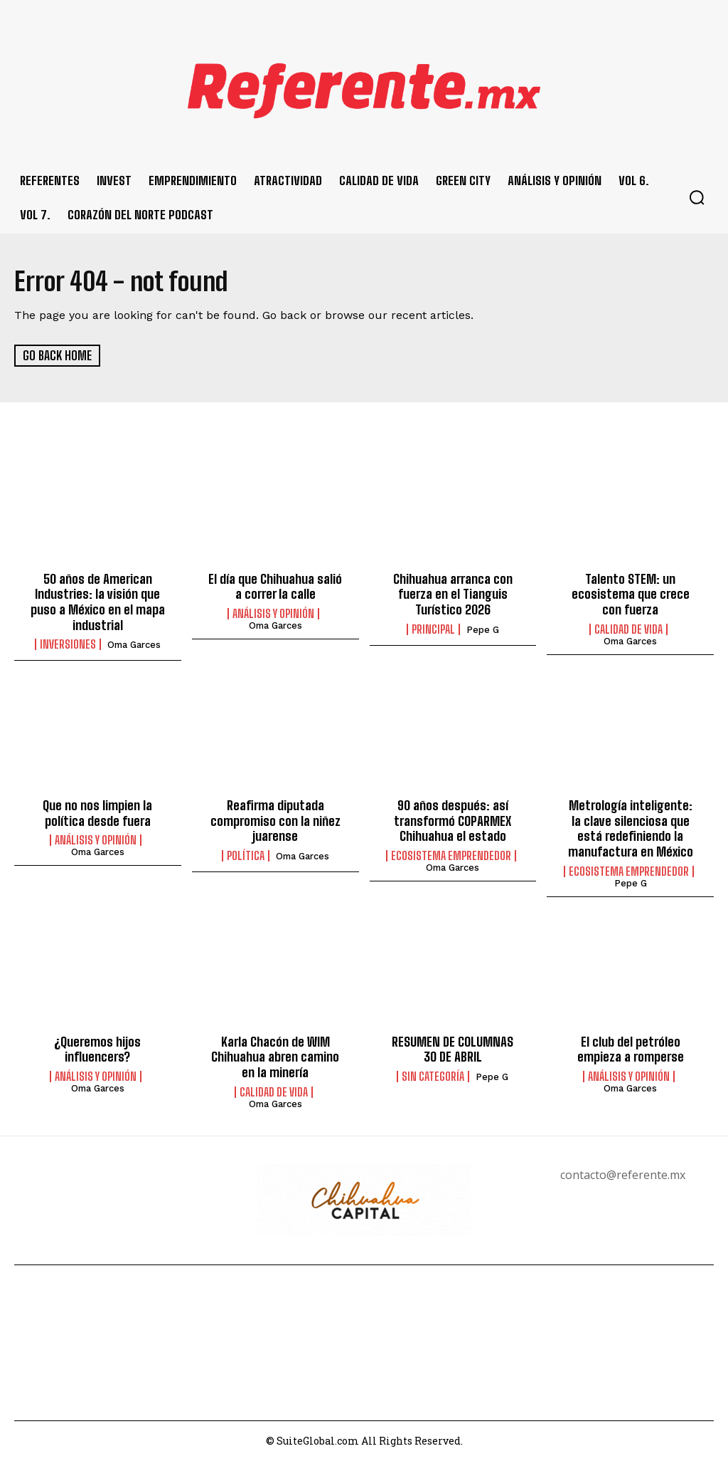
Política (245, 856)
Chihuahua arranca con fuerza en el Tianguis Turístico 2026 (453, 594)
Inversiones (68, 644)
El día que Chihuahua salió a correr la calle (275, 586)
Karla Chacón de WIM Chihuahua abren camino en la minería (275, 1056)
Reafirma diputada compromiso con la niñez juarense (275, 820)
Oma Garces (134, 644)
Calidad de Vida (628, 628)
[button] (697, 197)
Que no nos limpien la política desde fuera (97, 813)
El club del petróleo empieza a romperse (630, 1048)
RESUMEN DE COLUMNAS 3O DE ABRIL (452, 1048)
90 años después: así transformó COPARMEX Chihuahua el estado (453, 820)
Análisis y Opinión (273, 613)
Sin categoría (433, 1076)
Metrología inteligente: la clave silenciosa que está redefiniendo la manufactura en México (630, 828)
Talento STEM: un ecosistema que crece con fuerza (630, 594)
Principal (433, 628)
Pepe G (482, 629)
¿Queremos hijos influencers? (97, 1048)
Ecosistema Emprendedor (451, 856)
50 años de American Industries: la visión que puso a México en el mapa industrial (97, 602)
